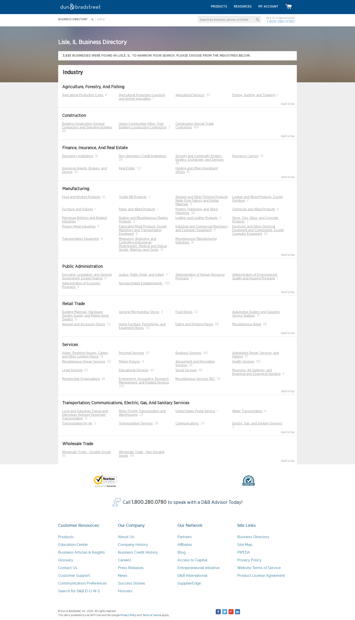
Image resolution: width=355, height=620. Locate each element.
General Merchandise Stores (139, 312)
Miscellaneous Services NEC (195, 379)
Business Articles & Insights (81, 552)
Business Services (188, 353)
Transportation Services (136, 423)
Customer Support (74, 575)
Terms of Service (151, 615)
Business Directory (253, 537)
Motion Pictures (129, 361)
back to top (288, 104)
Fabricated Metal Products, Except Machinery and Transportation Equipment (143, 230)
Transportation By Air (77, 423)
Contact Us (67, 568)
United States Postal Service (195, 411)
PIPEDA (243, 552)
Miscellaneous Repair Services (83, 361)
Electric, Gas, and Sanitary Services (257, 423)
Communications (187, 423)
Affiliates (185, 544)
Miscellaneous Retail (246, 324)
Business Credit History (138, 552)
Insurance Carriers (245, 156)
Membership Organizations (81, 379)
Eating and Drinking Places (194, 324)
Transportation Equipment (80, 239)
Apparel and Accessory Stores (83, 324)
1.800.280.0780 (149, 502)
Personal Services (131, 353)
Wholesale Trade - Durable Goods (86, 452)
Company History (133, 544)
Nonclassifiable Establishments (140, 283)
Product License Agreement (261, 575)
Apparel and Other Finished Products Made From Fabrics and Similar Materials (201, 201)
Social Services (186, 370)
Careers (124, 560)
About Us (126, 537)
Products (66, 537)
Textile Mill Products (133, 197)
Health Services (243, 361)
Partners (185, 537)
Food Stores (183, 312)
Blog (182, 552)
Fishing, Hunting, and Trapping (253, 95)
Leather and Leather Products (196, 218)
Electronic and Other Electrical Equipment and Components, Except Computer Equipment (258, 230)
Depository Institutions (77, 156)
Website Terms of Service (259, 568)
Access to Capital (193, 560)
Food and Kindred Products (81, 197)
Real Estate (127, 168)
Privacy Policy (249, 560)
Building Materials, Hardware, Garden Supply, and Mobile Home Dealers (85, 316)
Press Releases (131, 568)
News (123, 575)
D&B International (193, 575)
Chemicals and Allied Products (253, 209)
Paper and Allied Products (137, 209)
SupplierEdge (189, 583)
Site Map (244, 544)
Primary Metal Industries (79, 226)
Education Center (73, 544)
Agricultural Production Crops (82, 95)
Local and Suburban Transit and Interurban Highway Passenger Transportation (85, 415)
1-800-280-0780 (281, 21)
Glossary (65, 560)
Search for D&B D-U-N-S (79, 591)
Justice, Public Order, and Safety (141, 274)
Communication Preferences (82, 583)
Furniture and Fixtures (77, 209)
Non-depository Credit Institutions (142, 156)
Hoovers (125, 591)
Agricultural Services (190, 95)
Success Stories (131, 583)
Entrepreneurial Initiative (199, 568)
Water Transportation (247, 411)
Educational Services (133, 370)
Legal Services (72, 370)
